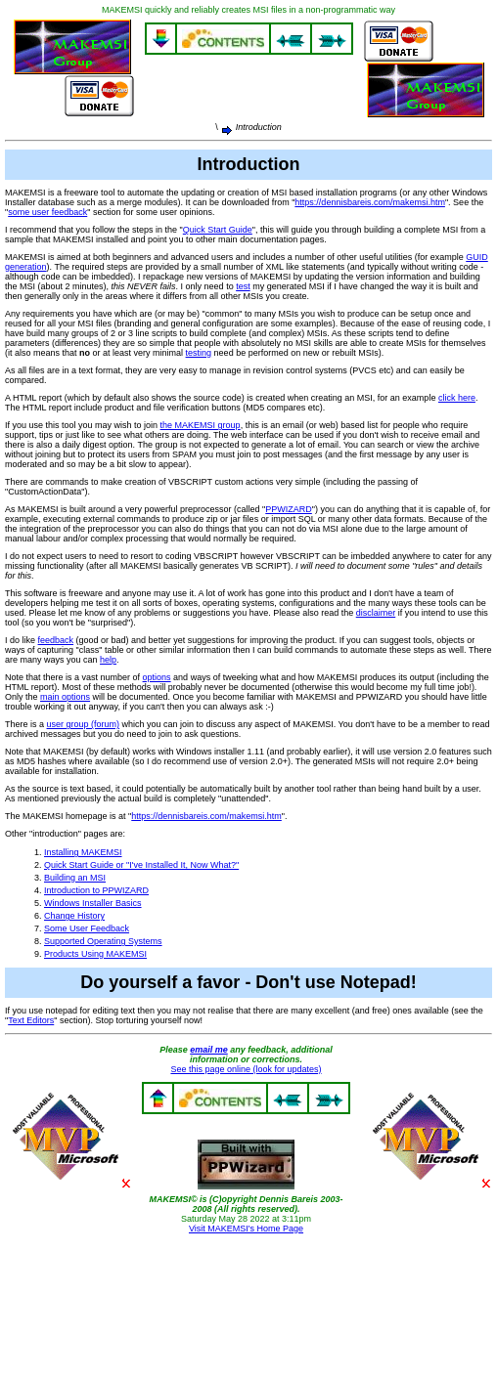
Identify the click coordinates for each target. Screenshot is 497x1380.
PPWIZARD (288, 509)
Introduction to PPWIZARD (96, 890)
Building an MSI (75, 878)
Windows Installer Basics (93, 903)
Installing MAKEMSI (83, 852)
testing (199, 353)
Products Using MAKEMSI (95, 954)
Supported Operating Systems (103, 941)
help (108, 660)
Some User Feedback (86, 928)
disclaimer (376, 613)
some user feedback (47, 212)
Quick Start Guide (217, 230)
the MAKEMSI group (200, 425)
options (157, 677)
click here (456, 398)
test (243, 286)
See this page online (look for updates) (245, 1069)
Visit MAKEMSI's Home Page (246, 1228)
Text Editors (31, 1020)
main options (65, 697)
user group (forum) (83, 724)
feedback (56, 640)
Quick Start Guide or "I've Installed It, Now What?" (141, 865)
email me (209, 1050)
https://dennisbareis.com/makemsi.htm (369, 202)
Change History (74, 916)
